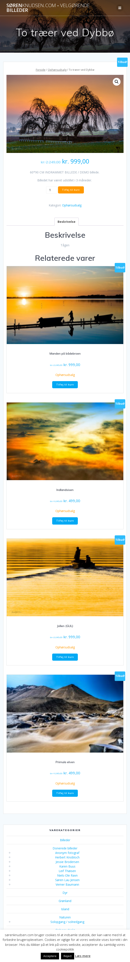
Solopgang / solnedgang (67, 922)
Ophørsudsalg (57, 70)
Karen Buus (67, 866)
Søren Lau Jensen (67, 880)
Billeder (65, 840)
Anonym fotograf (67, 853)
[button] (117, 82)
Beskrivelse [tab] (66, 222)
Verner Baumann (67, 884)
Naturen (65, 917)
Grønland (65, 901)
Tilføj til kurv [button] (65, 384)
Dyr (65, 893)
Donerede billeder (65, 848)
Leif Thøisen (67, 871)
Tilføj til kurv (71, 189)
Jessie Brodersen (67, 862)
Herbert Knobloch (67, 857)
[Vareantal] (51, 190)
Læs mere (83, 956)
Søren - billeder (48, 8)
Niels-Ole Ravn (67, 875)
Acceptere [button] (49, 956)
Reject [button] (68, 956)
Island (65, 909)
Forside (40, 70)
